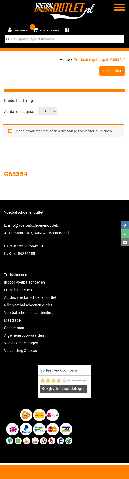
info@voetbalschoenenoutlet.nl (35, 225)
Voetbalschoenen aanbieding (28, 312)
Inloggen (18, 29)
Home (65, 59)
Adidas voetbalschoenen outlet (30, 297)
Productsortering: (19, 100)
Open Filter (112, 70)
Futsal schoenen (18, 289)
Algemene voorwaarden (24, 335)
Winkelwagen (45, 28)
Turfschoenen (15, 274)
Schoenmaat (15, 327)
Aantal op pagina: (19, 111)
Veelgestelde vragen (21, 342)
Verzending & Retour (21, 350)
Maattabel (13, 320)
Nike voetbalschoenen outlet (28, 305)
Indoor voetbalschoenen (24, 282)
